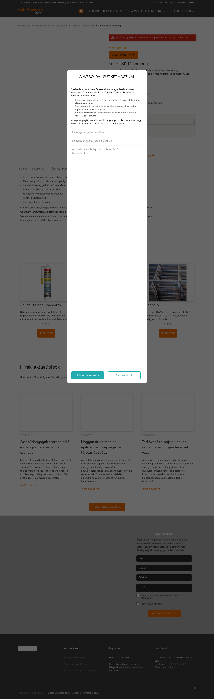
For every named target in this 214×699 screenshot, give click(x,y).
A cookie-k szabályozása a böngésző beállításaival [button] (95, 151)
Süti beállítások (124, 375)
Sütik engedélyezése (87, 375)
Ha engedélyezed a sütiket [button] (88, 132)
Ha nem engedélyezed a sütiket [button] (92, 141)
